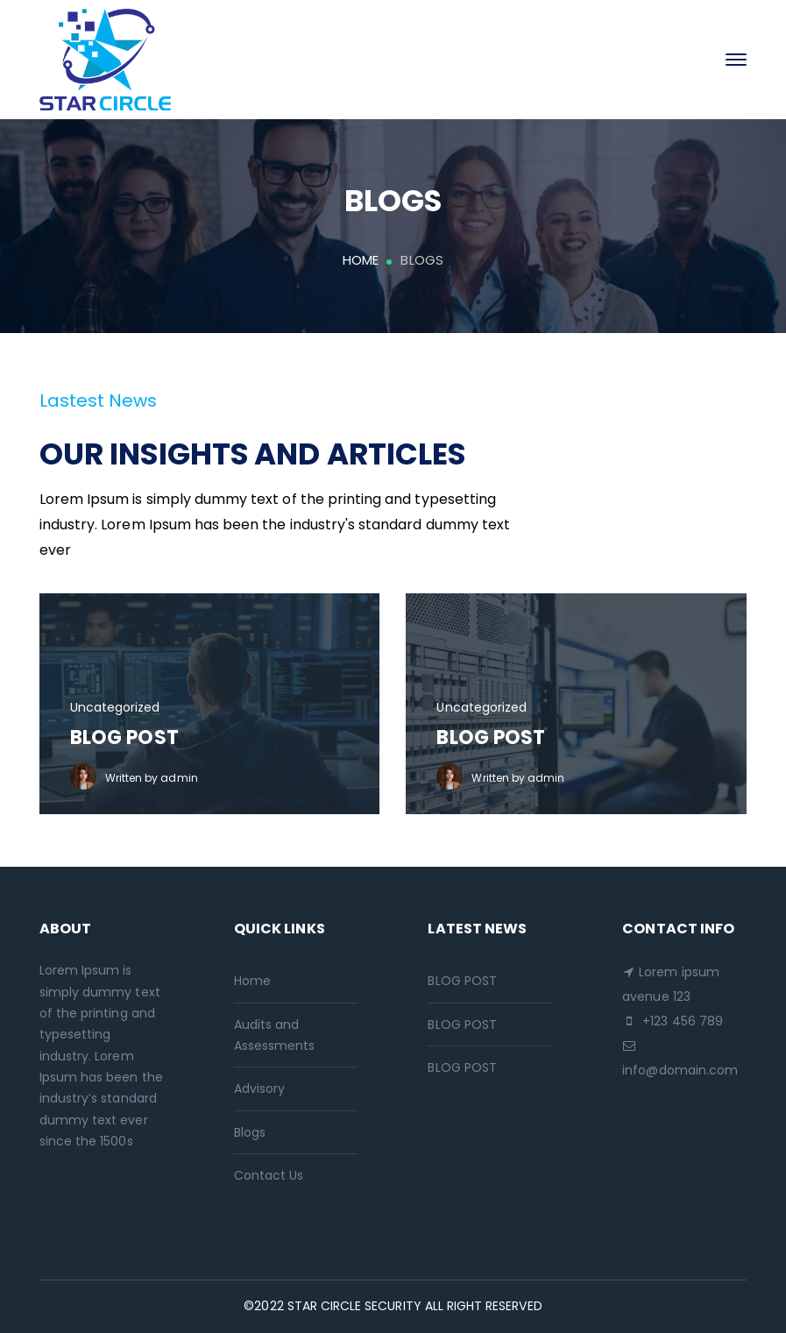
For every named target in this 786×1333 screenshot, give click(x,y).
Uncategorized (115, 707)
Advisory (259, 1088)
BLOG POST (124, 737)
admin (178, 777)
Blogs (250, 1132)
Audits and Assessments (274, 1035)
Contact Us (269, 1175)
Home (361, 260)
